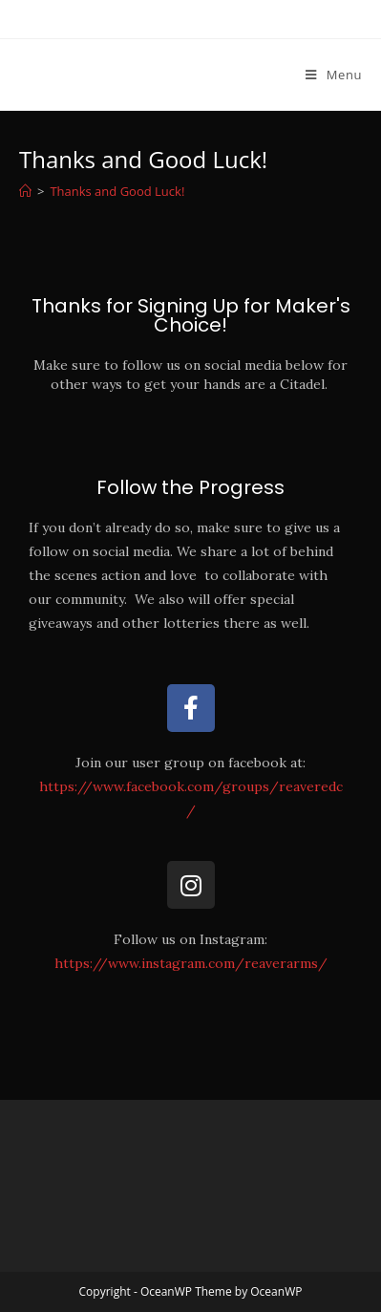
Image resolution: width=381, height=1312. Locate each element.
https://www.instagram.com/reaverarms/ (191, 963)
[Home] (25, 191)
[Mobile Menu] (334, 74)
